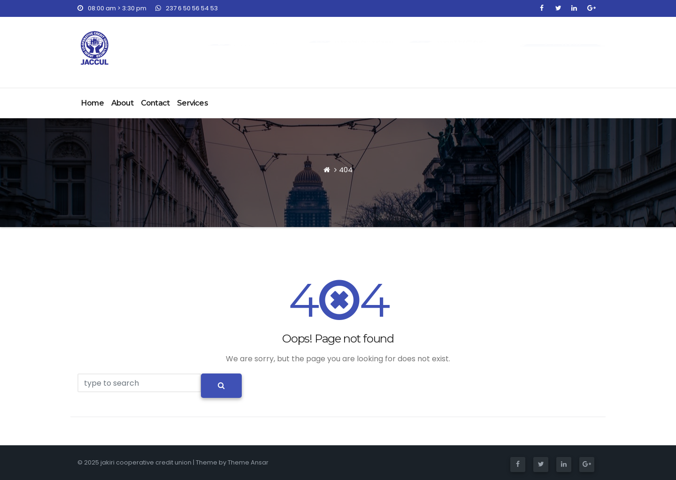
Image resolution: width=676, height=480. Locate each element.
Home (92, 103)
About (122, 103)
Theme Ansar (248, 462)
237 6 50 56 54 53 (186, 8)
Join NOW (562, 44)
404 (346, 170)
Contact (155, 103)
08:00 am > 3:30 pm (111, 8)
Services (192, 103)
